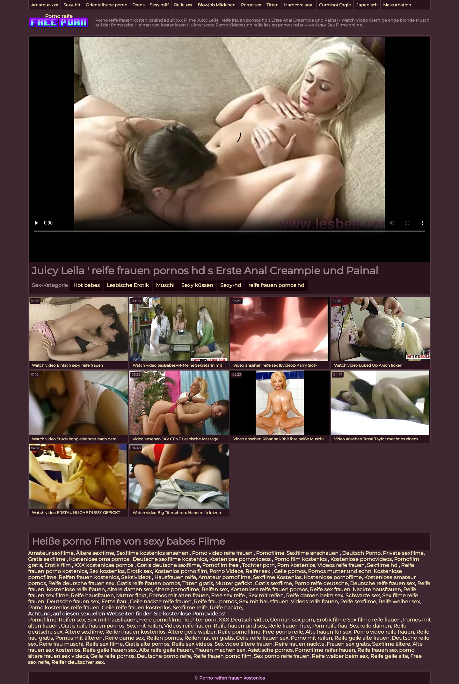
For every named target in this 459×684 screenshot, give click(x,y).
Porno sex (251, 4)
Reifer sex (258, 571)
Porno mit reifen (311, 638)
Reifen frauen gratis (209, 638)
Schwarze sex (363, 595)
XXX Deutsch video (243, 620)
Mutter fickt (131, 595)
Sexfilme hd (383, 565)
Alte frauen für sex (328, 632)
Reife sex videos (191, 644)
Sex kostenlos (107, 571)
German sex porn (292, 620)
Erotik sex (139, 571)
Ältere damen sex (129, 589)
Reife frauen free (289, 626)
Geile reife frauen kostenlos (136, 608)
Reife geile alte (389, 656)
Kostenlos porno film (180, 571)
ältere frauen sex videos (58, 656)
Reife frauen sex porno (385, 650)
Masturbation (397, 4)
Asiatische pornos (270, 650)
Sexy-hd (71, 4)
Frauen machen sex (220, 650)
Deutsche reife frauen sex (382, 583)
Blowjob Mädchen (217, 4)
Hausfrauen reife (175, 577)
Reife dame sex (124, 638)
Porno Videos (226, 571)
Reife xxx (183, 4)
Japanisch (367, 4)
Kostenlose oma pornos (99, 559)
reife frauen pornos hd (276, 285)
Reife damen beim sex (314, 595)
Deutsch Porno (361, 553)
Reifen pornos (164, 638)
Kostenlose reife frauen (76, 589)
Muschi (165, 285)
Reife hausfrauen (92, 595)
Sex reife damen (370, 626)
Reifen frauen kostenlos (89, 577)
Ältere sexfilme (95, 553)
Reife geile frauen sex (110, 650)
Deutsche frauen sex (73, 602)
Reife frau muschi (61, 644)
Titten (272, 4)
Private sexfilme (403, 553)
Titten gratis (197, 583)
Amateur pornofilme (224, 577)
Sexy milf (159, 4)
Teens (138, 4)
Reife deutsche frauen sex (81, 583)
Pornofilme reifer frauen (325, 650)
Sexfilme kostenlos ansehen (153, 553)
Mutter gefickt (233, 583)
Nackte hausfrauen (377, 589)
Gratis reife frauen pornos (148, 583)
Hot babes (86, 285)
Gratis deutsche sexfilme (168, 565)
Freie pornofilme (160, 620)
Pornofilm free (221, 565)
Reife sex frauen (330, 589)
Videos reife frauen (341, 565)
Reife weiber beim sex (340, 656)
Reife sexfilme (358, 602)
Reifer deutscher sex (77, 662)
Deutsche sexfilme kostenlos (170, 559)
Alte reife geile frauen (166, 650)
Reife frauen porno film (222, 656)
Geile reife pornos (112, 656)
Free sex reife (228, 595)
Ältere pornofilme (176, 589)
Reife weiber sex (399, 602)
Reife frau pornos (215, 602)
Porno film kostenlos (301, 559)
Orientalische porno (106, 4)
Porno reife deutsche (321, 583)
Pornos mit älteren (79, 638)
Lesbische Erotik (128, 285)
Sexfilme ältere (391, 644)
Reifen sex (214, 589)
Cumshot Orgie (335, 4)
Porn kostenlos (296, 565)
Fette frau (114, 602)
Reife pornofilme (239, 632)
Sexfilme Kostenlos (277, 577)
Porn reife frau (329, 626)
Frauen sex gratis (348, 644)
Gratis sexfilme (47, 559)
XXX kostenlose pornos (104, 565)
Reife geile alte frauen (362, 638)
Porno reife (59, 16)
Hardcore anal (299, 4)
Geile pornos (290, 571)
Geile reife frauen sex (262, 638)
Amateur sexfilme (51, 553)
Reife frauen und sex (240, 626)
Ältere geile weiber (191, 632)
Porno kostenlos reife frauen (63, 608)
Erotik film (58, 565)
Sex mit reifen (266, 595)
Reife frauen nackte (299, 644)
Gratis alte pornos (147, 644)
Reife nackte (226, 608)
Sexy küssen (197, 285)
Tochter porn (258, 565)
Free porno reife (283, 632)
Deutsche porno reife (164, 656)
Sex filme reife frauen (374, 620)
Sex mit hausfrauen (263, 602)
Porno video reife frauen (223, 553)
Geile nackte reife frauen (161, 602)
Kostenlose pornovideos (240, 559)
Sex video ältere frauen (244, 644)
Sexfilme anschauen (313, 553)
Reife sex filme (104, 644)
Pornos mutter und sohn (339, 571)
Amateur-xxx (44, 4)
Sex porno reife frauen (282, 656)
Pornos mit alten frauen (179, 595)
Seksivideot (136, 577)
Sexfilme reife (190, 608)
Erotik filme (331, 620)
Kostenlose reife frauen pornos (269, 589)
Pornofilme (270, 553)
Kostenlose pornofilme (333, 577)
